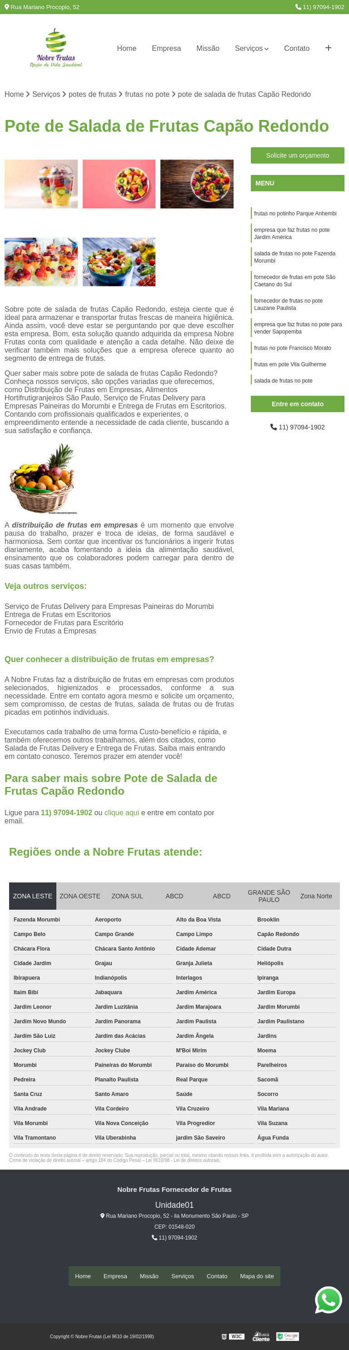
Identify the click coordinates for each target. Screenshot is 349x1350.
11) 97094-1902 (319, 7)
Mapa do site (257, 1276)
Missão (207, 48)
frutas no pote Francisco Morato (292, 359)
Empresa (166, 48)
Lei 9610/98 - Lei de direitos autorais (182, 1161)
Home (127, 48)
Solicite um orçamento (297, 156)
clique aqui (122, 813)
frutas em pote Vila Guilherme (290, 377)
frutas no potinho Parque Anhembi (295, 215)
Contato (296, 48)
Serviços (249, 48)
